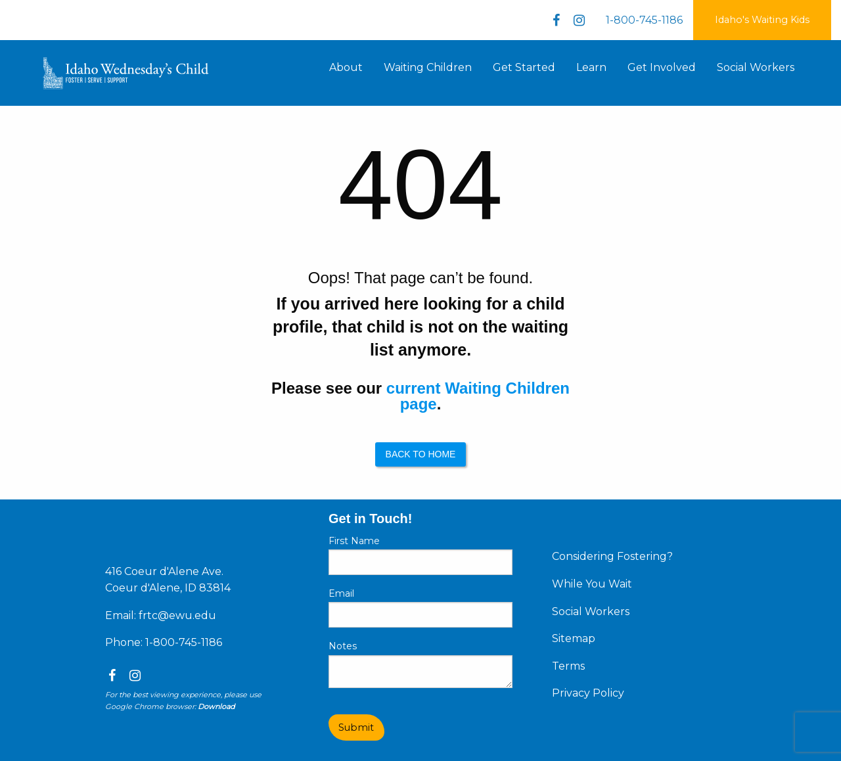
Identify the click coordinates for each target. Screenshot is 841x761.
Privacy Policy (588, 693)
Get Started (524, 67)
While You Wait (592, 584)
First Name (354, 541)
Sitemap (573, 638)
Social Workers (755, 67)
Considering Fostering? (612, 556)
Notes (343, 646)
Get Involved (661, 67)
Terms (568, 666)
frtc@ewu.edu (177, 615)
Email (341, 593)
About (346, 67)
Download (216, 706)
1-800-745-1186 (644, 20)
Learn (591, 67)
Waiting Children (428, 67)
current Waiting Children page (478, 396)
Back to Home (421, 454)
